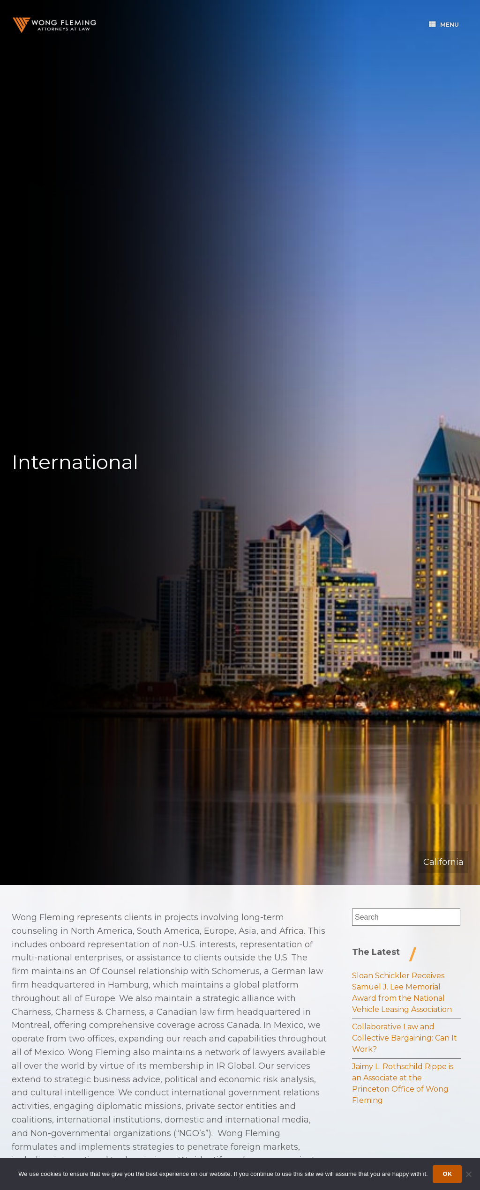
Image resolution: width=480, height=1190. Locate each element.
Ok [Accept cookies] (447, 1173)
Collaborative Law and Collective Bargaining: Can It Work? (404, 1038)
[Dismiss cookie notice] (468, 1174)
